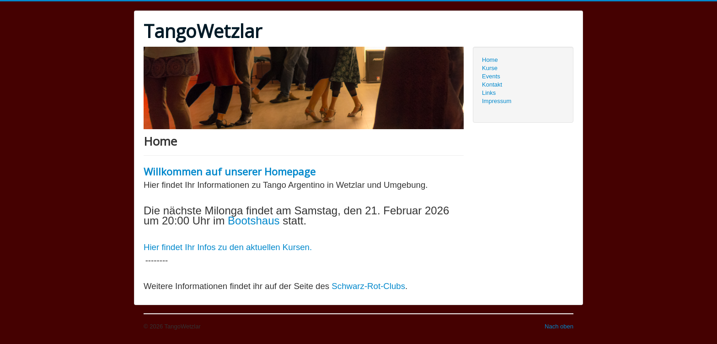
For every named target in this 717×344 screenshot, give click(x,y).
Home (490, 59)
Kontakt (492, 84)
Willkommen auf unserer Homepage (230, 171)
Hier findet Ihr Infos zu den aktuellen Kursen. (228, 247)
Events (491, 76)
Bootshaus (255, 220)
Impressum (496, 101)
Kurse (490, 68)
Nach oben (559, 326)
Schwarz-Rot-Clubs (368, 286)
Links (489, 92)
